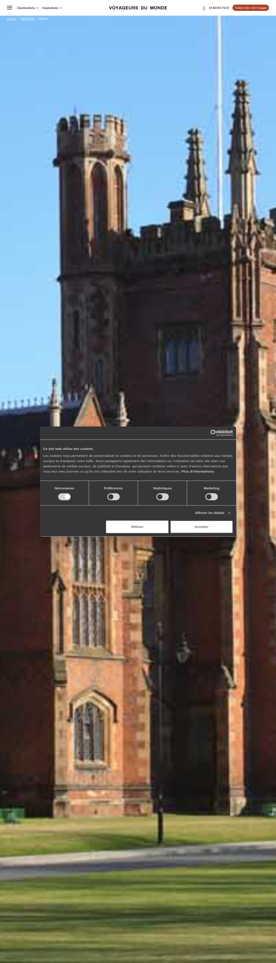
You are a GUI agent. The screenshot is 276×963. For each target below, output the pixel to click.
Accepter (201, 527)
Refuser (137, 527)
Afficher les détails (209, 513)
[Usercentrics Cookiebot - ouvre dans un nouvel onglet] (214, 433)
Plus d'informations (197, 471)
